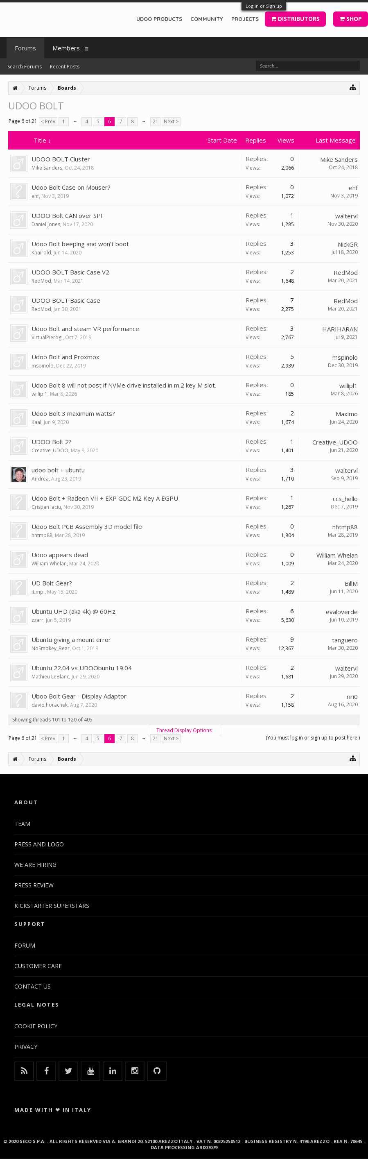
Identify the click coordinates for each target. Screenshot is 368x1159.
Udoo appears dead (60, 555)
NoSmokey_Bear (51, 648)
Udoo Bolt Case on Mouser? (71, 187)
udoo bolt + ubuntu (58, 470)
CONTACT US (32, 986)
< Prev (48, 121)
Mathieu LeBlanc (50, 676)
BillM (351, 583)
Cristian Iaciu (46, 507)
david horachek (50, 704)
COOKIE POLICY (35, 1026)
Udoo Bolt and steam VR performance (85, 328)
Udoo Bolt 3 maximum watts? (73, 413)
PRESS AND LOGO (39, 844)
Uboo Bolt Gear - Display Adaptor (79, 696)
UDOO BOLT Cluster (61, 159)
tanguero (345, 640)
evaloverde (342, 612)
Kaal (36, 422)
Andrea (40, 478)
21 (155, 121)
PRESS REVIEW (34, 885)
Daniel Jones (46, 224)
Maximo (347, 414)
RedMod (41, 280)
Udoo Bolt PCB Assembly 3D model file (87, 526)
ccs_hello (345, 498)
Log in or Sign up (264, 6)
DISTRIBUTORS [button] (295, 19)
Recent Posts (64, 66)
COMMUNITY (206, 19)
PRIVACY (25, 1046)
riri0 (352, 696)
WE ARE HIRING (35, 865)
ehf (35, 196)
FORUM (24, 945)
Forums (25, 48)
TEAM (22, 824)
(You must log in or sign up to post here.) (313, 737)
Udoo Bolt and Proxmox (65, 357)
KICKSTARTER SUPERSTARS (51, 906)
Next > (171, 121)
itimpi (38, 591)
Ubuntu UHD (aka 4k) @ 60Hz (73, 611)
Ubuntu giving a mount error (71, 639)
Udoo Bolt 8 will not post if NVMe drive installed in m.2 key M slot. (124, 385)
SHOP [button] (350, 19)
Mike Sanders (47, 167)
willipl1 (39, 393)
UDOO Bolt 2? (52, 442)
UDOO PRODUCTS (159, 19)
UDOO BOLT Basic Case (66, 300)
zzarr (37, 620)
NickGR (348, 244)
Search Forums (24, 66)
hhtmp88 (42, 535)
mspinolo (43, 365)
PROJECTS (245, 19)
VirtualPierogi (47, 337)
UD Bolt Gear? (52, 583)
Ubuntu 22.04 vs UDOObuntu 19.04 (82, 668)
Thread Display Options (184, 730)
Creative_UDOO (50, 450)
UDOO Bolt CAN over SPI (67, 215)
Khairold (41, 252)
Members (66, 48)
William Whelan (49, 563)
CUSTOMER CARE (38, 966)
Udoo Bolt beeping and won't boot (80, 244)
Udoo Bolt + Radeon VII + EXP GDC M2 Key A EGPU (105, 498)
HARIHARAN (340, 329)
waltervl (346, 216)
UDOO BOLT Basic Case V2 (70, 272)
